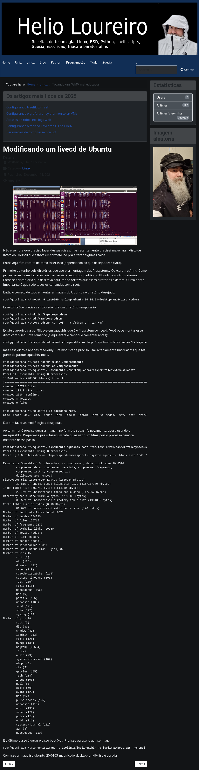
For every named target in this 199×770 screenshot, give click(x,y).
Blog (42, 62)
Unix (18, 62)
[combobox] (156, 69)
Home (6, 62)
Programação (75, 62)
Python (56, 62)
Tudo (94, 62)
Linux (31, 62)
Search (187, 70)
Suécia (107, 62)
